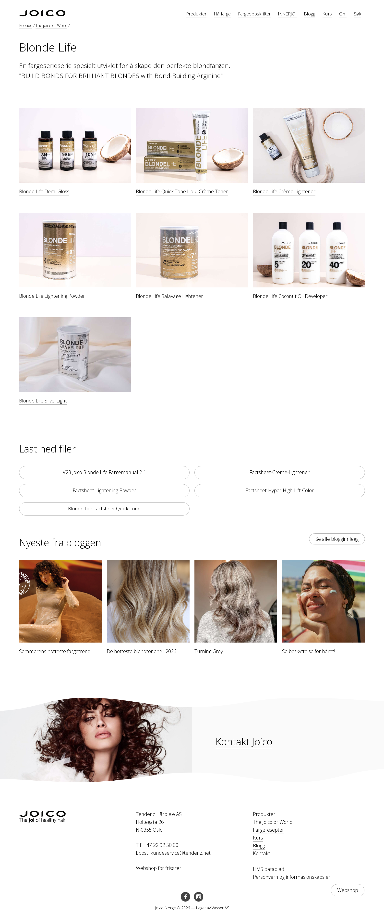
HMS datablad (268, 869)
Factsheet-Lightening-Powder (104, 490)
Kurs (327, 14)
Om (343, 14)
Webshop (146, 868)
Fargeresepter (268, 829)
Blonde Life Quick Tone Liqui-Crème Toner (182, 191)
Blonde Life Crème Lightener (284, 191)
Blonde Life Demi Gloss (44, 191)
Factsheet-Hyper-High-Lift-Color (279, 490)
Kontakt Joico (244, 741)
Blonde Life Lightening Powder (52, 296)
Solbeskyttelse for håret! (308, 651)
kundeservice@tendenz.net (181, 853)
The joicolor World (51, 25)
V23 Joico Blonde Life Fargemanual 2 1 (104, 472)
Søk (357, 14)
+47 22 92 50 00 (161, 845)
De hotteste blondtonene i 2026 (141, 651)
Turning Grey (208, 651)
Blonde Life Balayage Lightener (169, 296)
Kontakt (261, 853)
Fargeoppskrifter (254, 14)
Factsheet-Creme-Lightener (280, 472)
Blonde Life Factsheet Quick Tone (104, 508)
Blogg (309, 14)
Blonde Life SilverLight (43, 400)
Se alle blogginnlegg (337, 539)
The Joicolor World (273, 822)
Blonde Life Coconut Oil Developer (290, 296)
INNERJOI (287, 14)
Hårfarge (222, 14)
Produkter (196, 14)
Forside (25, 25)
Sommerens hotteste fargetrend (55, 651)
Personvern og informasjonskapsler (291, 877)
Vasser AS (220, 908)
